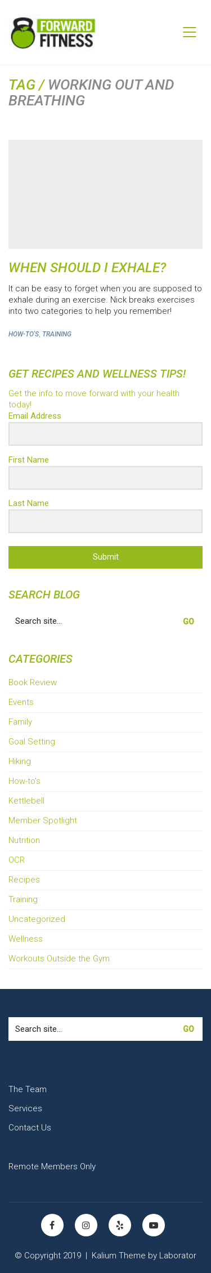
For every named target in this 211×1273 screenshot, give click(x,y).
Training (56, 334)
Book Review (32, 682)
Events (21, 702)
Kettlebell (26, 801)
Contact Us (29, 1128)
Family (20, 722)
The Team (27, 1089)
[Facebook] (52, 1225)
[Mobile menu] (190, 32)
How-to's (23, 334)
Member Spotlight (42, 820)
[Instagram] (86, 1225)
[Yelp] (120, 1225)
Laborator (177, 1255)
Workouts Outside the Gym (59, 958)
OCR (16, 860)
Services (25, 1108)
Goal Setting (31, 742)
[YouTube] (153, 1225)
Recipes (24, 880)
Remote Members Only (52, 1166)
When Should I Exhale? (87, 267)
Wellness (25, 939)
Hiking (19, 761)
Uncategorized (36, 919)
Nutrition (24, 840)
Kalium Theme (119, 1255)
